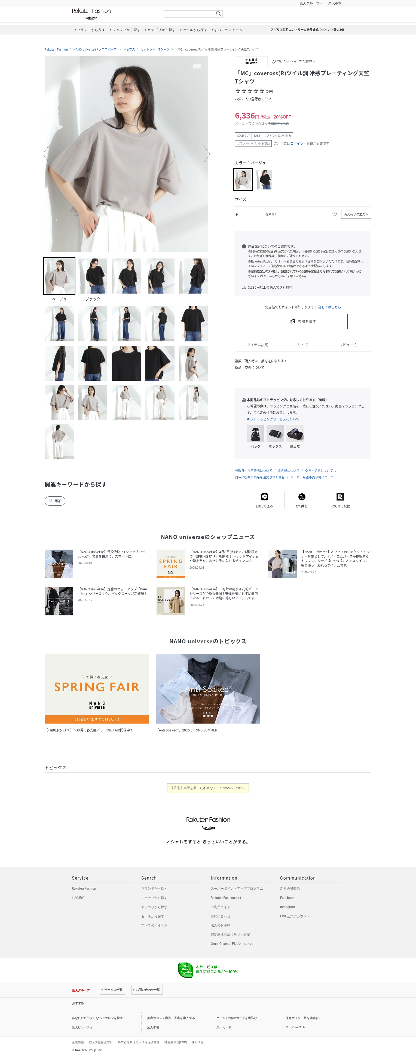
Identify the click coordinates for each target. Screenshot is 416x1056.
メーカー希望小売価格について (312, 477)
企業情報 (78, 1042)
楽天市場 (334, 3)
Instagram (287, 907)
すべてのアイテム (154, 925)
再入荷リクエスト (356, 214)
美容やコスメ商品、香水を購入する (171, 1018)
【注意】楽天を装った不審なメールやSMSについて (208, 788)
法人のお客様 (220, 925)
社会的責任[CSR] (175, 1042)
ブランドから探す (154, 888)
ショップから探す (154, 898)
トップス (129, 49)
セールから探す (152, 916)
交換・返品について (319, 470)
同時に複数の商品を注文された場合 (260, 477)
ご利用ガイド (220, 907)
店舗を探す (307, 321)
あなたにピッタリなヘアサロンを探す (97, 1018)
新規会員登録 (290, 888)
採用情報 (198, 1042)
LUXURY (78, 898)
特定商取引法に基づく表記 (230, 934)
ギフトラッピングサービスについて (273, 419)
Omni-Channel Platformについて (234, 944)
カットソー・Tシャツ (154, 49)
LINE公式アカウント (295, 916)
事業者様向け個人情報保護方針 (139, 1042)
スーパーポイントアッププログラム (237, 888)
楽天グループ (309, 3)
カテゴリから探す (154, 907)
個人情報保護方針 (101, 1042)
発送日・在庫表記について (253, 470)
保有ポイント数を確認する (304, 1018)
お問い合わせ (220, 916)
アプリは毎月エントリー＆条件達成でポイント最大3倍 (307, 30)
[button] (45, 154)
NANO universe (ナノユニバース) (96, 49)
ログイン (296, 143)
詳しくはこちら (329, 307)
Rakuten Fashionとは (226, 898)
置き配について (288, 470)
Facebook (287, 898)
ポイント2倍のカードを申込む (236, 1018)
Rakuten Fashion (114, 14)
